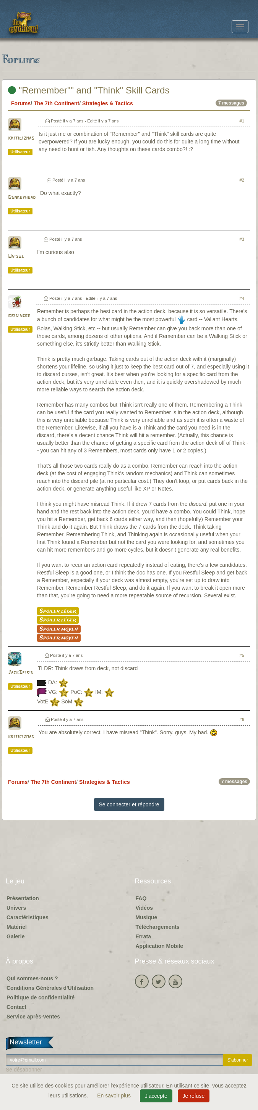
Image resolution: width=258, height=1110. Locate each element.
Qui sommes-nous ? (32, 978)
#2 (242, 180)
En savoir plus (114, 1095)
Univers (16, 908)
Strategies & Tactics (107, 103)
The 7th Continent (56, 103)
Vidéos (144, 908)
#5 (242, 655)
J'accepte (156, 1096)
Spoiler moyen (59, 629)
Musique (146, 917)
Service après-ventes (33, 1016)
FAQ (141, 898)
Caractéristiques (27, 917)
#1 (242, 121)
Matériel (16, 927)
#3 (242, 239)
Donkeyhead (22, 197)
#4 (242, 298)
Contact (16, 1007)
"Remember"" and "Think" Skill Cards (88, 90)
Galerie (15, 936)
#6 (242, 719)
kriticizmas (21, 138)
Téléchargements (158, 927)
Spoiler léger (58, 611)
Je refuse (194, 1096)
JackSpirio (20, 673)
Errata (143, 936)
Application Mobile (159, 946)
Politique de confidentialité (40, 997)
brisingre (19, 316)
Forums (21, 103)
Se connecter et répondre (129, 804)
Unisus (16, 256)
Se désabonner (24, 1070)
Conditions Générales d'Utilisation (50, 988)
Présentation (22, 898)
